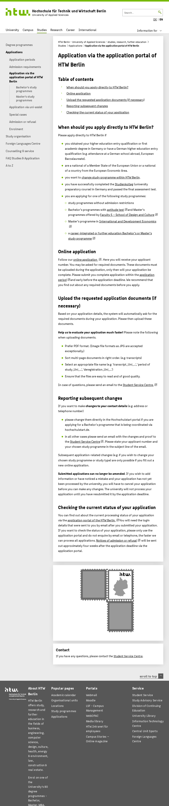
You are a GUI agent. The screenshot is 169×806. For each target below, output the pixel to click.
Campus (28, 29)
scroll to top (151, 676)
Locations (57, 705)
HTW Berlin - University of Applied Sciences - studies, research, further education (102, 42)
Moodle (91, 700)
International (87, 29)
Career (70, 29)
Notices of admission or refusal (116, 540)
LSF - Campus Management (95, 708)
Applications (75, 45)
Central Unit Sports (145, 731)
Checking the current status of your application (97, 112)
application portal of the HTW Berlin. (92, 520)
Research (56, 29)
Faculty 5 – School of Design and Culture (127, 214)
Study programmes (63, 711)
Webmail (91, 695)
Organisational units (64, 700)
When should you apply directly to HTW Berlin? (97, 87)
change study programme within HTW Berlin (111, 177)
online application (85, 259)
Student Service (142, 695)
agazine (97, 738)
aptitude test (115, 209)
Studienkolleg (124, 184)
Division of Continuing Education (146, 708)
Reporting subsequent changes (87, 105)
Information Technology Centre (148, 723)
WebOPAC (92, 715)
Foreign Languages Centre (144, 738)
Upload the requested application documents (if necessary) (105, 99)
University (12, 29)
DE (155, 19)
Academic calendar (63, 695)
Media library (94, 721)
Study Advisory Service (147, 700)
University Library (144, 715)
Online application (78, 93)
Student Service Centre (138, 384)
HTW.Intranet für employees (97, 728)
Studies (42, 29)
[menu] (152, 30)
